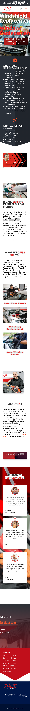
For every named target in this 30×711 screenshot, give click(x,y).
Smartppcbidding (18, 708)
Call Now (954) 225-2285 (15, 2)
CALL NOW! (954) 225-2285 (16, 162)
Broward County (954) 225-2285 (16, 696)
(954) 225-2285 (8, 627)
